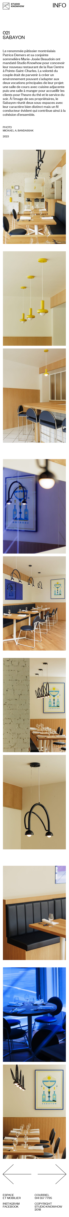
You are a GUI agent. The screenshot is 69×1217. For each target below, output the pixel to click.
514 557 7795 (43, 1197)
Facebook (11, 1206)
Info (59, 5)
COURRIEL (42, 1194)
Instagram (11, 1203)
